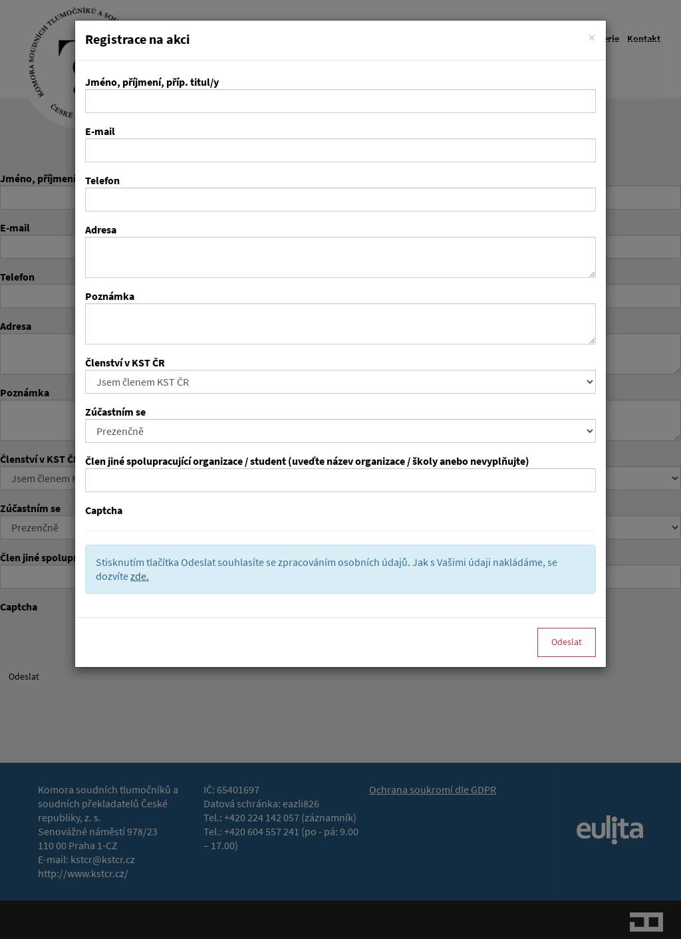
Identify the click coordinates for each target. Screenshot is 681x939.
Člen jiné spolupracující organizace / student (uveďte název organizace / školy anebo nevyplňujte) (307, 461)
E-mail (100, 131)
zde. (139, 576)
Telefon (102, 181)
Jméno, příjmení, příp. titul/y (152, 82)
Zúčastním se (115, 412)
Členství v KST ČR (125, 363)
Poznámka (109, 296)
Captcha (103, 510)
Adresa (100, 230)
